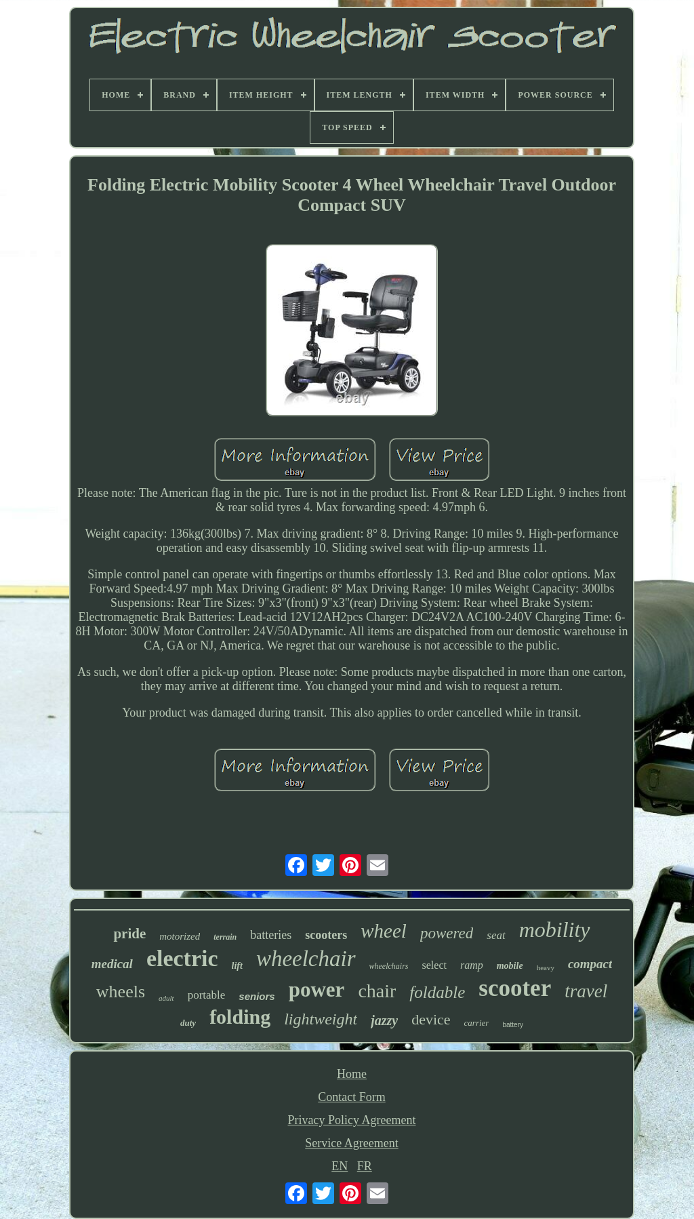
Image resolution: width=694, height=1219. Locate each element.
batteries (270, 935)
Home (352, 1074)
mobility (554, 929)
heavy (545, 967)
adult (166, 998)
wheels (120, 991)
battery (512, 1024)
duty (188, 1023)
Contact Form (352, 1097)
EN (339, 1166)
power (317, 989)
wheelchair (306, 958)
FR (364, 1166)
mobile (510, 966)
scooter (514, 988)
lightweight (320, 1019)
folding (239, 1016)
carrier (476, 1023)
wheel (384, 931)
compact (590, 964)
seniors (256, 996)
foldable (437, 992)
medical (112, 964)
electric (182, 958)
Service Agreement (351, 1143)
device (430, 1019)
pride (129, 933)
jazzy (384, 1020)
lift (237, 966)
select (434, 965)
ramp (471, 965)
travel (586, 991)
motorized (179, 936)
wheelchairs (389, 966)
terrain (225, 937)
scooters (326, 935)
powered (446, 933)
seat (496, 935)
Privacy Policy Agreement (352, 1120)
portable (207, 994)
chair (377, 990)
